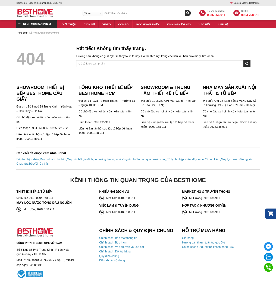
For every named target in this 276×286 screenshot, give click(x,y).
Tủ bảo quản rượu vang (151, 159)
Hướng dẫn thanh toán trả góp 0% (203, 242)
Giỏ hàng (188, 237)
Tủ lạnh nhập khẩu (179, 159)
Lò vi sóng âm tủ (125, 159)
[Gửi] (246, 63)
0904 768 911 (250, 15)
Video (106, 24)
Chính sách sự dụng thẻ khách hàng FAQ (208, 246)
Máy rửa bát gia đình (80, 159)
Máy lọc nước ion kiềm (206, 159)
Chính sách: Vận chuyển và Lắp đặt (121, 246)
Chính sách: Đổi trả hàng (115, 251)
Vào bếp (205, 24)
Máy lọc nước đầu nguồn (237, 159)
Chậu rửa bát (24, 163)
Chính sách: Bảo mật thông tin (118, 237)
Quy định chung (109, 256)
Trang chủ (21, 32)
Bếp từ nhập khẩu (27, 159)
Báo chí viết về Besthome (247, 3)
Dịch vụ (89, 24)
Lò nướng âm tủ (104, 159)
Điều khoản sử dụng (112, 260)
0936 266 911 (216, 15)
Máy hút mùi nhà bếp (53, 159)
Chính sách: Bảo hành (113, 242)
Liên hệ (223, 24)
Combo (123, 24)
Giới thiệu (69, 24)
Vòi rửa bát (41, 163)
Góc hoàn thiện (148, 24)
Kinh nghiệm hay (179, 24)
